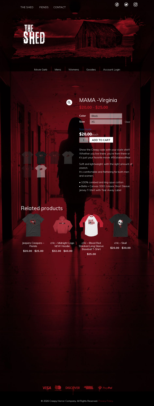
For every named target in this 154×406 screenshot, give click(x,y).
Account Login (111, 69)
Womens (73, 69)
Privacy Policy (105, 400)
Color (82, 115)
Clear (127, 122)
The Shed (27, 7)
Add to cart (101, 140)
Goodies (91, 69)
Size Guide (85, 129)
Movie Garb (40, 69)
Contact (59, 7)
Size (82, 121)
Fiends (44, 7)
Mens (58, 69)
